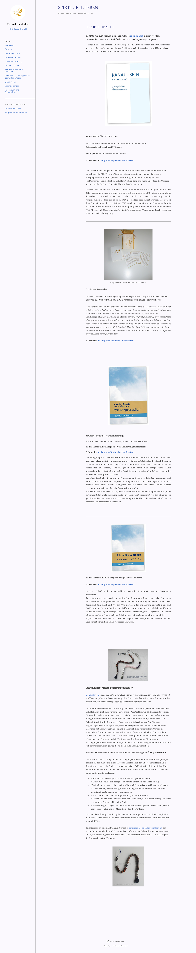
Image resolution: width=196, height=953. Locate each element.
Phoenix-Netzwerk (13, 108)
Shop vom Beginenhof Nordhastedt (117, 160)
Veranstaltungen (12, 86)
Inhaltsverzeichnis (13, 57)
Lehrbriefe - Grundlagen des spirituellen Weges (17, 77)
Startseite (9, 45)
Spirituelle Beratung (13, 61)
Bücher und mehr (12, 65)
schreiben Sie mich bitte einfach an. (145, 828)
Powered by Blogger (115, 941)
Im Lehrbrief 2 (92, 695)
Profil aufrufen (18, 29)
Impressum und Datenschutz (12, 91)
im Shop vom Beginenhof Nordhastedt (116, 340)
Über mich (9, 49)
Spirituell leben (78, 7)
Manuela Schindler (18, 24)
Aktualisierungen (12, 53)
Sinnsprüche (10, 82)
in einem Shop (137, 36)
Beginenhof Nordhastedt (16, 112)
